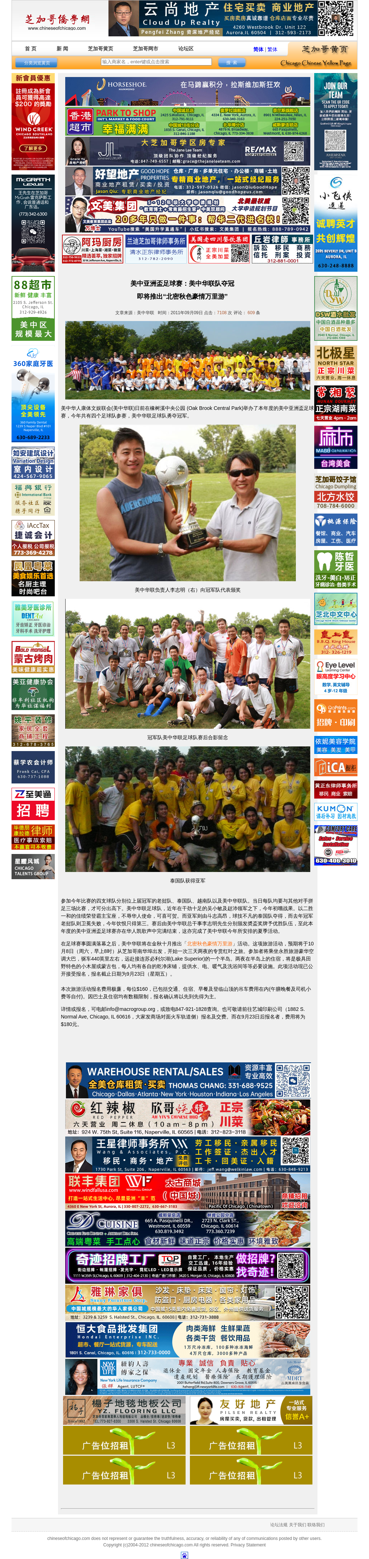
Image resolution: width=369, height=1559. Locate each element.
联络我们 (316, 1524)
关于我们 (297, 1524)
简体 (258, 49)
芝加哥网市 (145, 48)
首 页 (30, 48)
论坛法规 (279, 1524)
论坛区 (186, 48)
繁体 (272, 49)
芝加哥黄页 (100, 48)
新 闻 (62, 48)
